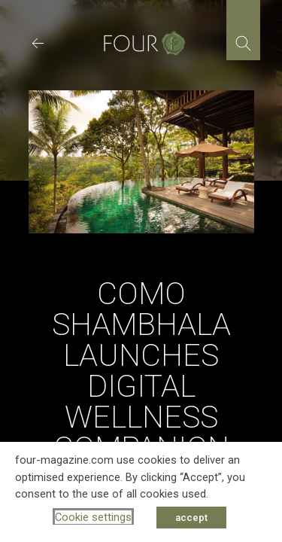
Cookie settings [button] (93, 517)
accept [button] (191, 517)
